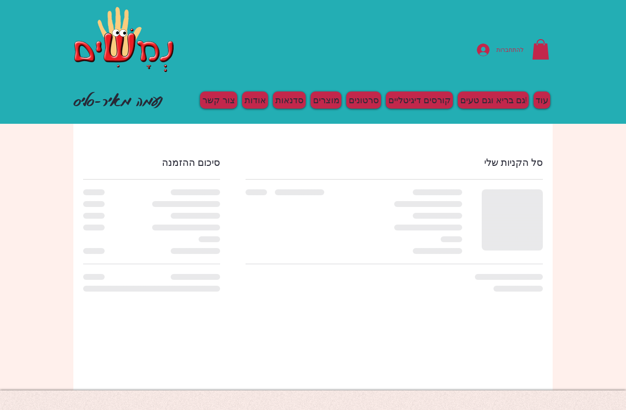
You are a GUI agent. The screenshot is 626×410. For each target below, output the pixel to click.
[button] (540, 49)
